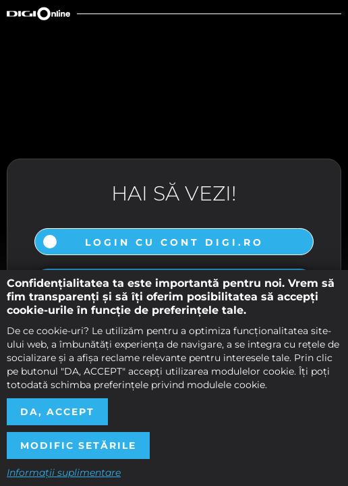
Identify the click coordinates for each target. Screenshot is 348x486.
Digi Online (38, 13)
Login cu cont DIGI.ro (174, 242)
